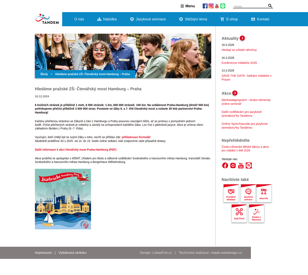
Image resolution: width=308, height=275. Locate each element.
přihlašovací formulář (136, 137)
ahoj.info (264, 198)
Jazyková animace (248, 198)
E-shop (232, 19)
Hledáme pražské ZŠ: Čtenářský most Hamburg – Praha (92, 74)
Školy (44, 74)
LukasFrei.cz (162, 253)
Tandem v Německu (256, 218)
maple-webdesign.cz (226, 253)
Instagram (233, 165)
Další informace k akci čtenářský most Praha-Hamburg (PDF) (75, 149)
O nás (79, 19)
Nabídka (110, 19)
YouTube (240, 165)
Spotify (248, 165)
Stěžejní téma (196, 19)
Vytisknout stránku (72, 253)
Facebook (225, 165)
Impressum (43, 253)
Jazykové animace (151, 19)
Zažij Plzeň (239, 218)
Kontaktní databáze (231, 198)
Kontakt (263, 19)
